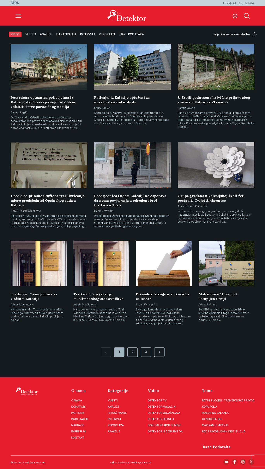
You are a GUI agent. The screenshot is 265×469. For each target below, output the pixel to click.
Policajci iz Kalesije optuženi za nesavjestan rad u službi (122, 99)
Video (15, 34)
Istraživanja (66, 34)
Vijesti (30, 34)
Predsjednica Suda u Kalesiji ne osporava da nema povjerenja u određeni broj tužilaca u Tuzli (130, 200)
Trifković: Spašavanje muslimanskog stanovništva (98, 296)
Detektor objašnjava (164, 412)
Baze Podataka (217, 446)
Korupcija (209, 406)
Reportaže (107, 34)
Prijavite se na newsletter (234, 34)
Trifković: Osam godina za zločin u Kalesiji (34, 296)
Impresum (78, 431)
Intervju (114, 419)
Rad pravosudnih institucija (223, 431)
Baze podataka (132, 34)
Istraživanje (117, 412)
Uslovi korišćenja (119, 462)
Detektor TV (157, 400)
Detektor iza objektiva (165, 431)
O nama (78, 390)
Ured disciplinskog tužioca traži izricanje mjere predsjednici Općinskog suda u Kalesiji (48, 200)
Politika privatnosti (141, 462)
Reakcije (114, 431)
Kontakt (77, 437)
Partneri (77, 412)
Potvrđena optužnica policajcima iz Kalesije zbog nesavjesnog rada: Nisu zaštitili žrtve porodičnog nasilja (43, 102)
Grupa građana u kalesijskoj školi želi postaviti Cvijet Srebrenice (211, 198)
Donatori (78, 406)
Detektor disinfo (161, 419)
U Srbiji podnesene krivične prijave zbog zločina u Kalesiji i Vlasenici (214, 99)
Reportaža (116, 425)
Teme (207, 390)
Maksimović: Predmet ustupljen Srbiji (218, 296)
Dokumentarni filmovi (164, 425)
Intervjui (87, 34)
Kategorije (118, 390)
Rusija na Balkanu (215, 412)
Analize (46, 34)
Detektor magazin (162, 406)
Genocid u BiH (212, 419)
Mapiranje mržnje (215, 425)
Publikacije (79, 419)
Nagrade (77, 425)
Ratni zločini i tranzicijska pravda (228, 400)
